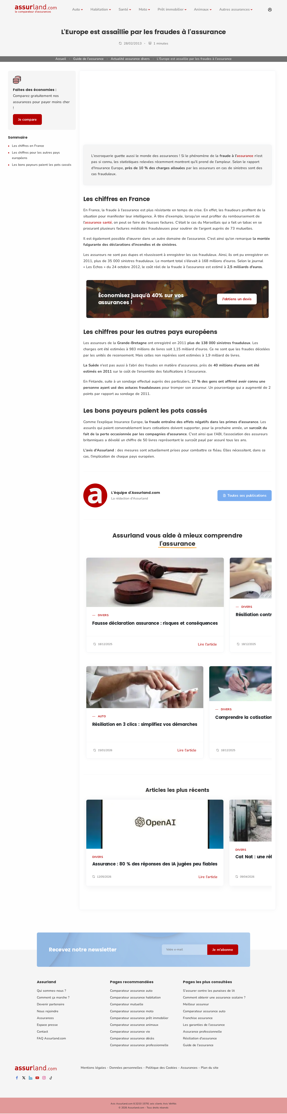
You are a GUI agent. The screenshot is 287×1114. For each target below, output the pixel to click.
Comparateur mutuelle (126, 1004)
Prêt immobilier (171, 9)
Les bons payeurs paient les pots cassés (41, 165)
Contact (42, 1031)
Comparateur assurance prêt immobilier (139, 1018)
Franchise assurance (198, 1018)
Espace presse (47, 1025)
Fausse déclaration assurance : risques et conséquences (155, 623)
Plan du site (209, 1068)
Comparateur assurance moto (131, 1011)
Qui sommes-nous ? (51, 991)
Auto (76, 9)
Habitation (99, 9)
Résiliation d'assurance (200, 1038)
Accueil (60, 59)
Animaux (201, 9)
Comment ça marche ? (53, 997)
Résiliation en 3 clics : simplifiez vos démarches (144, 724)
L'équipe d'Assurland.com (135, 492)
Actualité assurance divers (130, 59)
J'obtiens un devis (236, 299)
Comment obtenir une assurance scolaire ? (214, 997)
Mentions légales (93, 1068)
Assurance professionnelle (202, 1031)
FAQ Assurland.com (51, 1038)
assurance (245, 155)
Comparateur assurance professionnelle (139, 1045)
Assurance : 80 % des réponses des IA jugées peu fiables (154, 864)
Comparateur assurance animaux (134, 1025)
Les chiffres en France (28, 146)
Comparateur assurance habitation (135, 997)
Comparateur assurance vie (130, 1031)
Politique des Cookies (161, 1068)
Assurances (45, 1018)
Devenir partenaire (50, 1004)
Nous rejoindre (47, 1011)
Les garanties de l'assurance (204, 1025)
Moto (143, 9)
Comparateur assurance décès (132, 1038)
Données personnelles (125, 1068)
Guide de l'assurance (88, 59)
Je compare (27, 119)
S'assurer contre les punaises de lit (209, 991)
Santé (123, 9)
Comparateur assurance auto (131, 991)
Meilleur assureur (196, 1004)
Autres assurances (234, 9)
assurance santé (98, 222)
